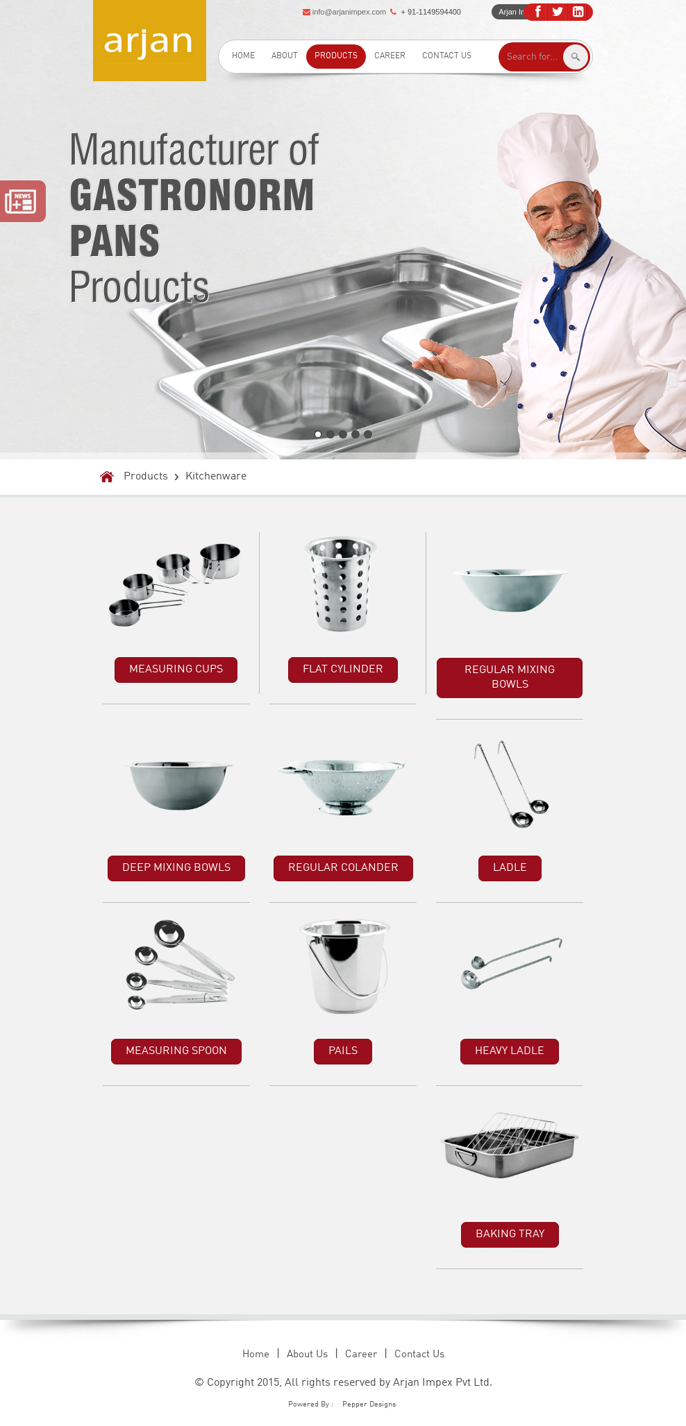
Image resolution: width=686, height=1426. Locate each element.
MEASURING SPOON (176, 1051)
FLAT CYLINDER (343, 669)
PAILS (343, 1051)
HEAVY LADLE (509, 1051)
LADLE (510, 868)
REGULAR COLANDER (343, 868)
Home (243, 56)
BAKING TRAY (510, 1234)
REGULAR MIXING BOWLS (510, 677)
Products (336, 56)
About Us (307, 1355)
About (284, 56)
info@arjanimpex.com (349, 12)
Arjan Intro (516, 12)
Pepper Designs (369, 1405)
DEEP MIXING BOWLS (176, 868)
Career (389, 56)
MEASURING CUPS (176, 669)
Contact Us (446, 56)
